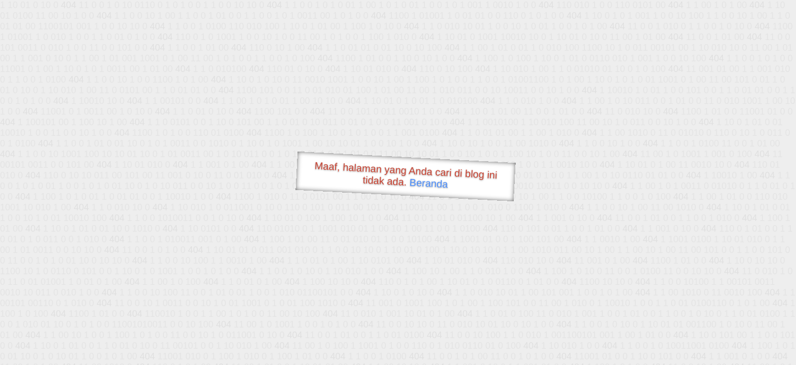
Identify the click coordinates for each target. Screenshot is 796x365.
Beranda (428, 183)
